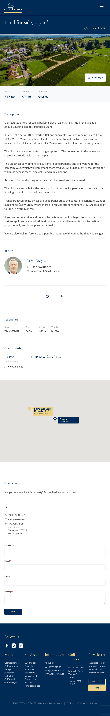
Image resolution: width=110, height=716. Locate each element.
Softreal (93, 703)
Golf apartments (12, 666)
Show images (95, 77)
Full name (8, 546)
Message (8, 592)
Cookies (81, 703)
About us (49, 663)
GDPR (70, 703)
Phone (7, 576)
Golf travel (9, 679)
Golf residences (11, 663)
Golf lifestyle (10, 683)
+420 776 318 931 (41, 267)
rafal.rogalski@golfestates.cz (46, 271)
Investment (30, 669)
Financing (29, 666)
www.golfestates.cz (54, 674)
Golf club (8, 676)
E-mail (7, 561)
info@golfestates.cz (17, 519)
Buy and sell (30, 663)
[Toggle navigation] (102, 8)
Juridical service (32, 686)
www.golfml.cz (13, 367)
